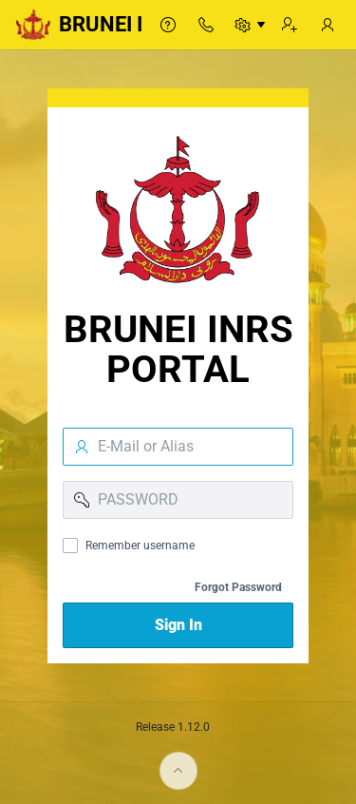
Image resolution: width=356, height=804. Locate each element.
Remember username (140, 545)
